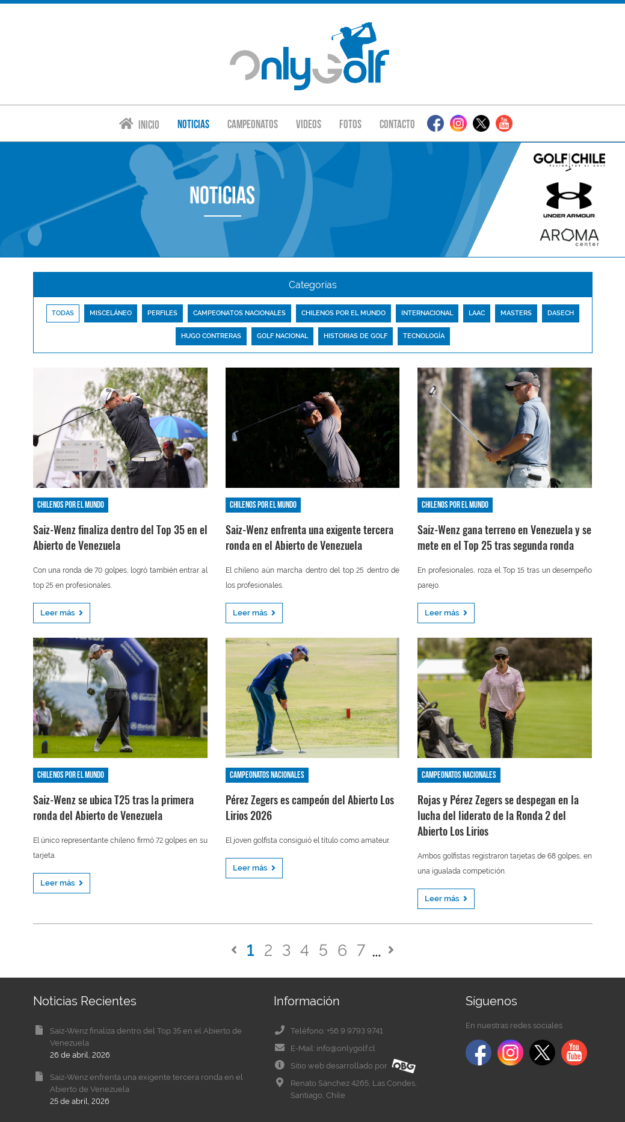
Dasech (560, 313)
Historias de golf (355, 336)
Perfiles (162, 313)
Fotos (350, 124)
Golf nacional (282, 336)
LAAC (477, 313)
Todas (63, 313)
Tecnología (424, 336)
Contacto (397, 124)
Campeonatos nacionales (239, 313)
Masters (516, 313)
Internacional (427, 313)
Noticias (193, 124)
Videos (308, 124)
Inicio (139, 124)
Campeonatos (252, 124)
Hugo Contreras (211, 336)
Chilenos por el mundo (343, 313)
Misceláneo (111, 313)
